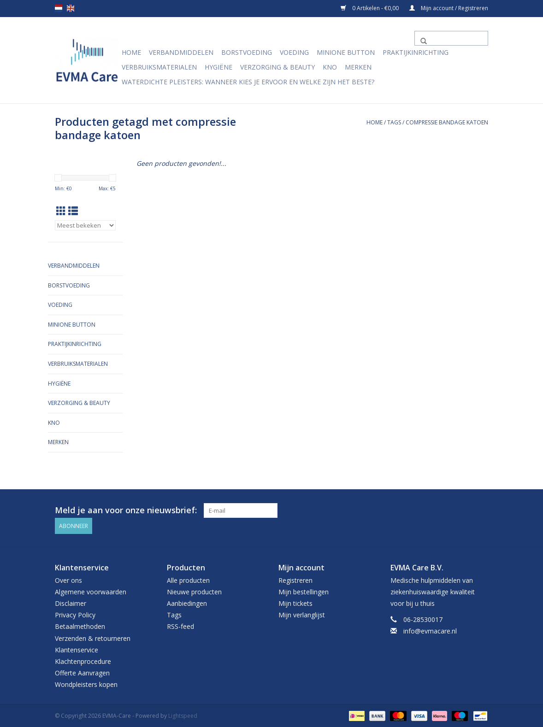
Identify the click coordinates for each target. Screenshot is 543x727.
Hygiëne (218, 67)
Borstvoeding (246, 52)
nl (58, 8)
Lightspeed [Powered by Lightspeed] (182, 715)
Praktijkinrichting (416, 52)
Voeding (294, 52)
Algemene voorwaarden (90, 590)
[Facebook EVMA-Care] (464, 510)
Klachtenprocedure (83, 660)
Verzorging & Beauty (277, 67)
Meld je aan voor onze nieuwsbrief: (126, 510)
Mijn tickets (295, 602)
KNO (330, 67)
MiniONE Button (346, 52)
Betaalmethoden (80, 625)
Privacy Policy (75, 613)
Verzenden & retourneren (92, 637)
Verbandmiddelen (181, 52)
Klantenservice (76, 648)
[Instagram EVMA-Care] (480, 510)
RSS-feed (180, 625)
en (70, 8)
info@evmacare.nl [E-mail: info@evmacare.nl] (430, 630)
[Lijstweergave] (73, 211)
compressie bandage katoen (447, 122)
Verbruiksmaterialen (159, 67)
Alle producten (188, 579)
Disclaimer (70, 602)
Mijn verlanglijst (301, 613)
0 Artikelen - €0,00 (370, 8)
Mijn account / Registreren (448, 8)
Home (131, 52)
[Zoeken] (451, 38)
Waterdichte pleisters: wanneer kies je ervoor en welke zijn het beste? (248, 81)
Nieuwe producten (194, 590)
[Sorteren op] (85, 225)
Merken (358, 67)
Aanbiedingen (187, 602)
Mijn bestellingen (303, 590)
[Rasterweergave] (61, 211)
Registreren (295, 579)
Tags (394, 122)
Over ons (68, 579)
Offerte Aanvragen (82, 671)
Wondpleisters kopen (86, 683)
